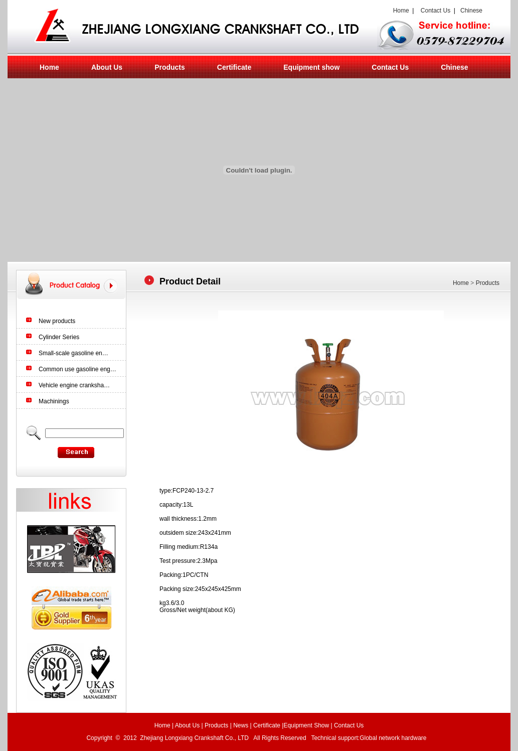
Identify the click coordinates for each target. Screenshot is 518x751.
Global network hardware (394, 737)
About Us (106, 67)
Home (399, 10)
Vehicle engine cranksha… (74, 385)
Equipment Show (306, 725)
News (240, 725)
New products (57, 321)
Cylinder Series (59, 337)
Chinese (471, 10)
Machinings (54, 401)
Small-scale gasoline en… (73, 353)
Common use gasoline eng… (77, 369)
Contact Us (435, 10)
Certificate (234, 67)
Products (169, 67)
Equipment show (311, 67)
